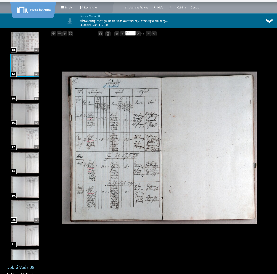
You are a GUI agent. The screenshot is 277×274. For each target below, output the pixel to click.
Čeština (181, 7)
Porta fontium (33, 9)
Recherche (88, 7)
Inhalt (66, 7)
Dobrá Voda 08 (90, 16)
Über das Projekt (136, 7)
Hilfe (158, 7)
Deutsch (195, 7)
